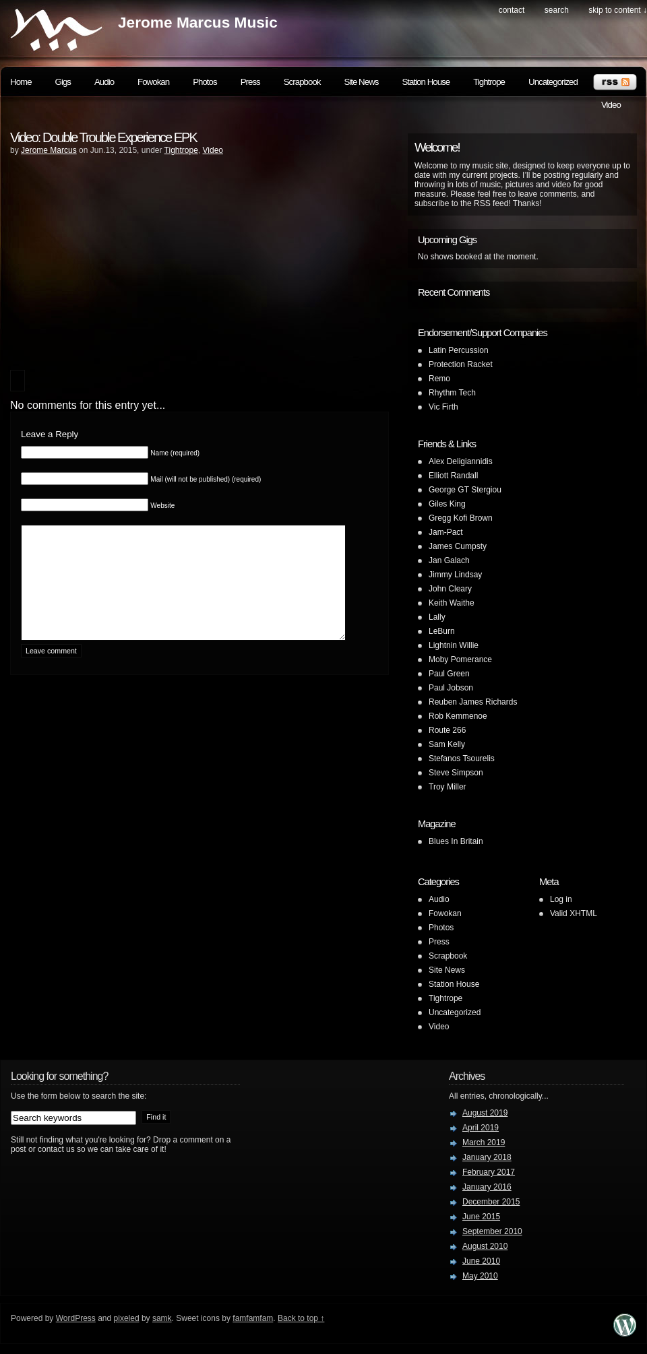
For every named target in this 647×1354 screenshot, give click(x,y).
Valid (573, 913)
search (557, 10)
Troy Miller (447, 787)
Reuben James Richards (473, 702)
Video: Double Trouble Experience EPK (103, 137)
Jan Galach (449, 560)
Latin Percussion (459, 350)
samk (162, 1318)
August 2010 (484, 1246)
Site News (361, 82)
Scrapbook (302, 82)
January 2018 (487, 1157)
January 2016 (487, 1187)
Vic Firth (443, 407)
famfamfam (253, 1318)
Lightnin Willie (454, 645)
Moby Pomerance (460, 659)
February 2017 (488, 1172)
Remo (439, 378)
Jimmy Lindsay (455, 574)
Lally (437, 617)
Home (21, 82)
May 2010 (480, 1276)
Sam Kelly (447, 744)
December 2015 (491, 1201)
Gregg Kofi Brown (461, 518)
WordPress (76, 1318)
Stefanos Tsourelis (462, 758)
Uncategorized (553, 82)
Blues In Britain (456, 841)
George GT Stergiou (465, 489)
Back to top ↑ (301, 1318)
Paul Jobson (451, 687)
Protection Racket (461, 364)
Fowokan (153, 82)
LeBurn (442, 631)
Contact (512, 10)
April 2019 (480, 1127)
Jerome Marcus (49, 150)
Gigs (63, 82)
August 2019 (484, 1113)
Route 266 (447, 730)
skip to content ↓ (617, 10)
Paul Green (449, 673)
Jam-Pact (446, 532)
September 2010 (492, 1231)
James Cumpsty (458, 546)
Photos (205, 82)
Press (250, 82)
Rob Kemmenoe (458, 716)
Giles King (447, 504)
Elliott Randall (453, 475)
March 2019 (483, 1142)
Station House (426, 82)
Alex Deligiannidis (461, 461)
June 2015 (481, 1216)
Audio (104, 82)
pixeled (127, 1318)
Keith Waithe (451, 603)
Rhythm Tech (452, 392)
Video (611, 105)
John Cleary (450, 588)
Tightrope (489, 82)
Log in (561, 899)
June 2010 (481, 1261)
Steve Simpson (456, 772)
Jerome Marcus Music (198, 22)
